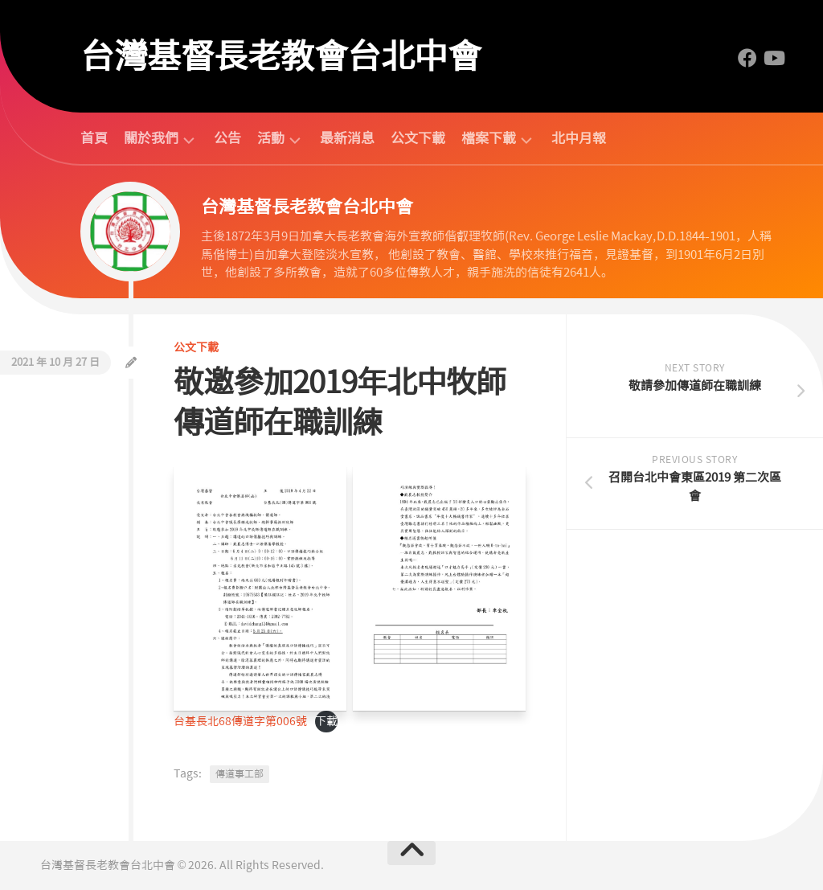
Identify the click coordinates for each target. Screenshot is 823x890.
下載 (326, 721)
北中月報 (578, 138)
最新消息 (347, 138)
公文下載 (418, 138)
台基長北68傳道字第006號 (240, 721)
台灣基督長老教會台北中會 (280, 56)
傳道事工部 (239, 774)
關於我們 (151, 138)
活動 (271, 138)
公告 (227, 138)
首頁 (94, 138)
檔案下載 (488, 138)
